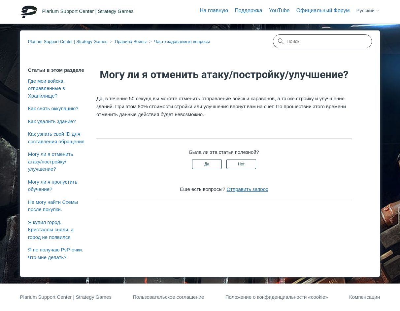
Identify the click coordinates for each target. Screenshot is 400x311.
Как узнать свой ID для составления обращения (56, 137)
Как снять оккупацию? (53, 108)
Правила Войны (131, 41)
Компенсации (364, 297)
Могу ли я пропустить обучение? (52, 185)
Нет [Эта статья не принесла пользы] (241, 164)
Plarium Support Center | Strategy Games (67, 41)
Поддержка (248, 10)
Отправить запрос (247, 189)
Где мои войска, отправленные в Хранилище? (46, 88)
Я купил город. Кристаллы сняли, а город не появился (51, 229)
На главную (214, 10)
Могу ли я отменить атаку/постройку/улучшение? (50, 161)
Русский (368, 10)
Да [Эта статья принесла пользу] (206, 164)
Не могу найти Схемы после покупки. (53, 205)
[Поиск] (322, 41)
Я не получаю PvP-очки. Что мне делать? (55, 253)
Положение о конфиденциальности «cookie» (276, 297)
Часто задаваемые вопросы (182, 41)
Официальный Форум (323, 10)
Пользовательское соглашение (168, 297)
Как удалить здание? (52, 121)
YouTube (279, 10)
